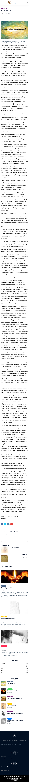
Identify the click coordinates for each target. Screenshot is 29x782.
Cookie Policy (11, 759)
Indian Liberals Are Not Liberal (15, 713)
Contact (9, 756)
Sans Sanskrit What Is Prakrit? (20, 556)
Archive (2, 670)
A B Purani (4, 13)
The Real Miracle (11, 705)
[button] (2, 2)
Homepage (3, 756)
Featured (3, 663)
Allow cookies (14, 780)
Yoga (2, 672)
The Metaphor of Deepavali (8, 588)
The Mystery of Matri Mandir (14, 698)
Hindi (2, 668)
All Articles (3, 759)
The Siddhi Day (7, 11)
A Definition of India (14, 547)
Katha (2, 666)
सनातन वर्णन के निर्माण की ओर (8, 618)
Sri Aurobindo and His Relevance (10, 648)
